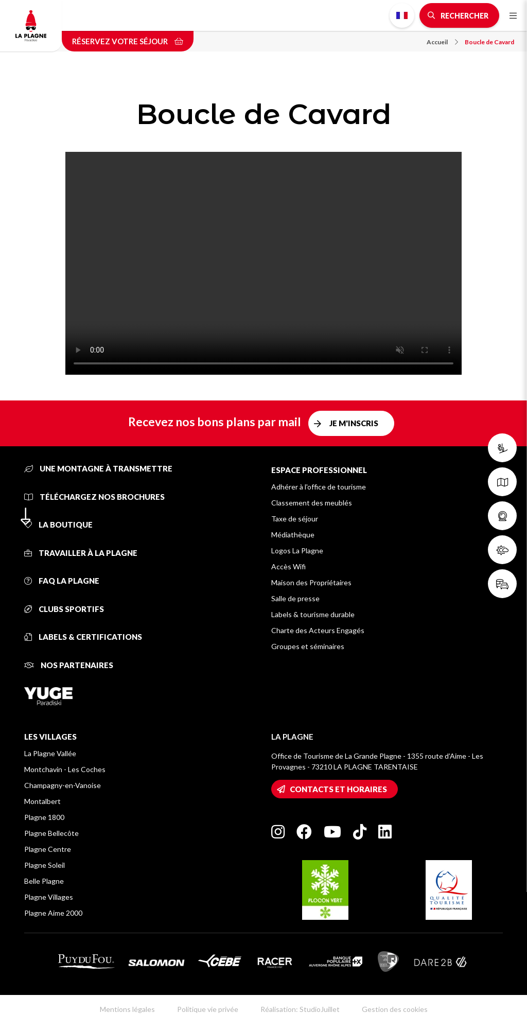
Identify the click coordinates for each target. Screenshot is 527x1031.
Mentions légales (127, 1009)
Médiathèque (292, 534)
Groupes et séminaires (307, 646)
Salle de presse (295, 598)
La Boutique (58, 524)
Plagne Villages (48, 897)
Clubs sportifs (64, 609)
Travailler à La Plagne (80, 552)
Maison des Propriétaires (311, 582)
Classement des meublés (311, 502)
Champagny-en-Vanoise (62, 785)
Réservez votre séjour (127, 41)
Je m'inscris (353, 423)
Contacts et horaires (338, 789)
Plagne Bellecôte (51, 833)
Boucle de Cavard (489, 42)
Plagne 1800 (44, 817)
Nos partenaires (68, 665)
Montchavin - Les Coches (65, 769)
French (402, 15)
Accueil (442, 42)
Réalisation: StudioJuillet (300, 1009)
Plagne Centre (47, 849)
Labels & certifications (83, 636)
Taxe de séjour (294, 518)
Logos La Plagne (297, 550)
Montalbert (42, 801)
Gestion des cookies (395, 1009)
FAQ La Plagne (61, 580)
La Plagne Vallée (50, 753)
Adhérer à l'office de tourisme (318, 486)
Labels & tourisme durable (313, 614)
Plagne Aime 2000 (53, 912)
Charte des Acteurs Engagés (317, 630)
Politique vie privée (207, 1009)
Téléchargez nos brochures (94, 496)
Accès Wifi (288, 566)
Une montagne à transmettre (98, 468)
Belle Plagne (44, 881)
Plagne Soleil (44, 865)
